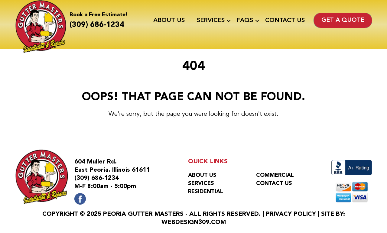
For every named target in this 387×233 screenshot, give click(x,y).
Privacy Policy (291, 214)
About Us (169, 21)
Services (211, 21)
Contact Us (285, 21)
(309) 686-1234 (97, 25)
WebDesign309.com (193, 222)
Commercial (275, 175)
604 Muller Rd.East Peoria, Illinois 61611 (112, 166)
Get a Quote (342, 20)
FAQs (245, 21)
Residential (205, 191)
